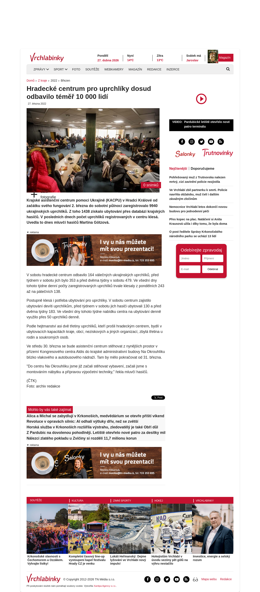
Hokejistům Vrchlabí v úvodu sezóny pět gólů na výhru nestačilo (170, 560)
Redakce (154, 69)
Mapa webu (209, 579)
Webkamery (114, 69)
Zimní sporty (122, 500)
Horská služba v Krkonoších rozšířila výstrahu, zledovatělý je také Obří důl (92, 427)
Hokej (158, 500)
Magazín (224, 57)
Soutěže (92, 69)
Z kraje (42, 80)
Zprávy (39, 69)
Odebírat (212, 269)
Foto (76, 69)
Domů (30, 80)
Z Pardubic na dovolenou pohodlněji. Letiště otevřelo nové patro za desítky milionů (96, 433)
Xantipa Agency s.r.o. (105, 586)
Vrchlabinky (205, 500)
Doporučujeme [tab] (202, 168)
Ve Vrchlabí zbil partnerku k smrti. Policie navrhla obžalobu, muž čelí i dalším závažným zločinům (198, 194)
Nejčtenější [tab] (178, 168)
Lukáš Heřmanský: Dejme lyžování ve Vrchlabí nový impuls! (128, 560)
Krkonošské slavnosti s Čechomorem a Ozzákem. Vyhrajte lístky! (45, 560)
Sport (59, 69)
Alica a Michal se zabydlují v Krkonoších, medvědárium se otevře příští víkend (95, 416)
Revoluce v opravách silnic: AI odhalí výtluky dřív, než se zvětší (82, 421)
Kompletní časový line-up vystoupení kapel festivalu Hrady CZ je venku (87, 560)
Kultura (77, 500)
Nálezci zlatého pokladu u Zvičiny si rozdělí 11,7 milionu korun (82, 438)
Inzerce (173, 69)
